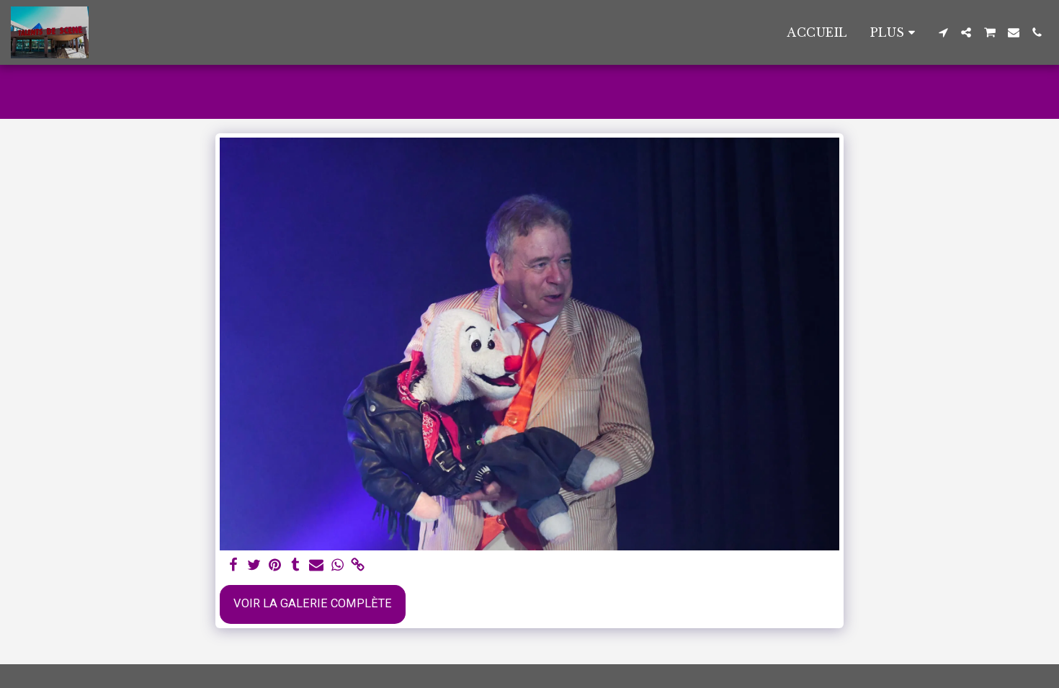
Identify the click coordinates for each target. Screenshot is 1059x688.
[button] (943, 32)
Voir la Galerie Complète (312, 603)
